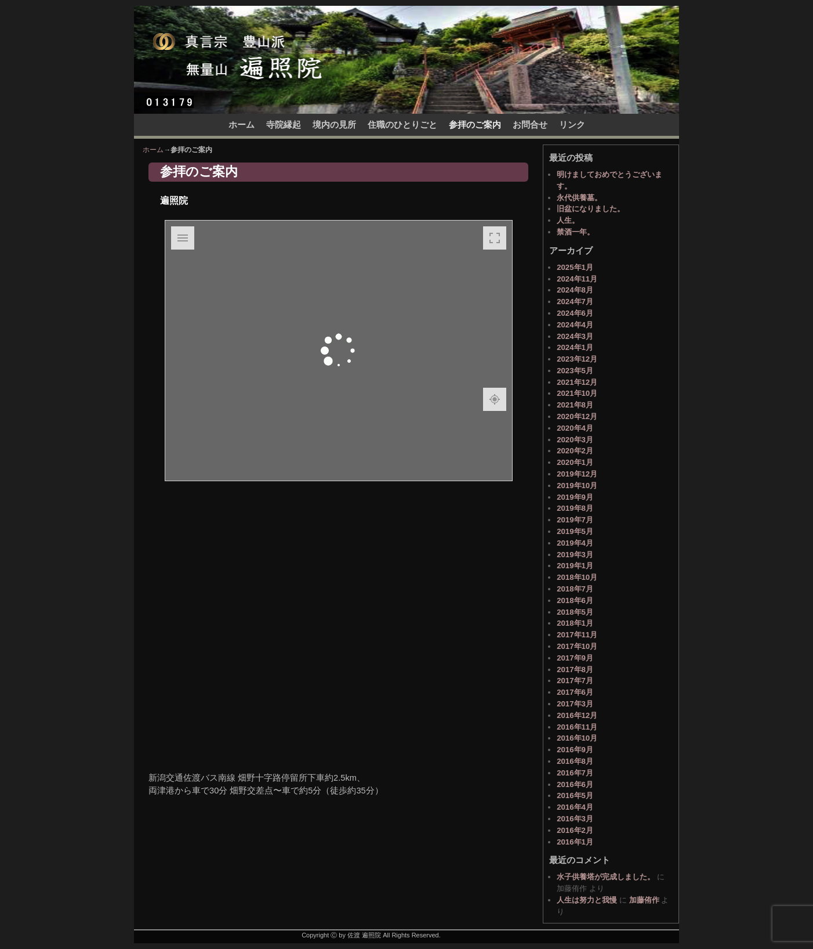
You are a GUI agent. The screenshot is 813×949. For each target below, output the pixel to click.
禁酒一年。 (575, 232)
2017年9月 (575, 658)
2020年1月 (575, 462)
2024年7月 (575, 301)
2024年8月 (575, 290)
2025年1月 (575, 267)
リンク (572, 124)
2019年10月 (577, 485)
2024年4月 (575, 324)
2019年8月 (575, 508)
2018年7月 (575, 588)
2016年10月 (577, 738)
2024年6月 (575, 313)
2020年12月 (577, 416)
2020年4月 (575, 428)
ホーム (241, 124)
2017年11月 (577, 634)
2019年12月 (577, 474)
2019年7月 (575, 519)
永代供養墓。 (579, 197)
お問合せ (530, 124)
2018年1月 (575, 623)
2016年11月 (577, 727)
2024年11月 (577, 279)
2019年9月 (575, 497)
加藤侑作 (644, 900)
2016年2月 (575, 830)
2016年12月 (577, 715)
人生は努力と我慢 (587, 900)
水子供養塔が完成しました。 (606, 876)
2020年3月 (575, 439)
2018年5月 (575, 612)
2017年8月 (575, 669)
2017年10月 (577, 646)
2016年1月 (575, 842)
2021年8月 (575, 404)
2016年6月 (575, 784)
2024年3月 (575, 336)
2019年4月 (575, 543)
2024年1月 (575, 347)
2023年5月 (575, 370)
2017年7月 (575, 680)
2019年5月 (575, 531)
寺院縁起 (283, 124)
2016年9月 (575, 749)
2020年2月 (575, 450)
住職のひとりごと (402, 124)
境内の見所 (334, 124)
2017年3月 (575, 703)
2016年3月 (575, 818)
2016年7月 (575, 772)
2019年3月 (575, 554)
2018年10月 (577, 577)
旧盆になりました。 (591, 208)
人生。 (568, 220)
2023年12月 (577, 359)
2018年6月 (575, 600)
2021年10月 (577, 393)
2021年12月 (577, 382)
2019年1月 (575, 565)
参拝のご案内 (475, 124)
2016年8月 (575, 761)
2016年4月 (575, 807)
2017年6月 (575, 692)
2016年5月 (575, 795)
